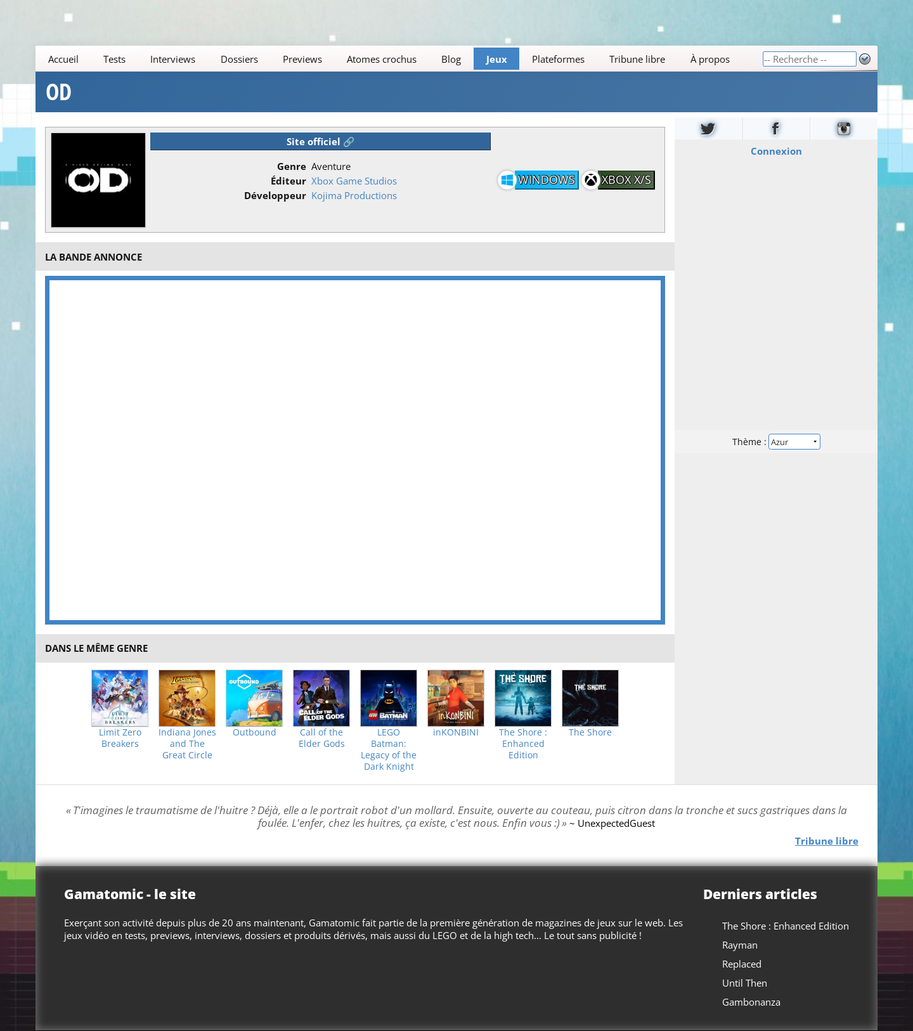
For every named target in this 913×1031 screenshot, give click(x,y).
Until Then (744, 982)
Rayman (740, 944)
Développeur (275, 195)
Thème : (776, 442)
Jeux (496, 59)
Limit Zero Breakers (120, 738)
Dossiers (239, 59)
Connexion (776, 151)
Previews (302, 59)
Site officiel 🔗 (321, 141)
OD (59, 92)
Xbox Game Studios (354, 180)
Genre (291, 166)
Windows (546, 179)
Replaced (741, 963)
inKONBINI (456, 732)
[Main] (399, 59)
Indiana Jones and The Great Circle (187, 744)
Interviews (172, 59)
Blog (451, 59)
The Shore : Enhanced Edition (523, 744)
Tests (114, 59)
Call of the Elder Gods (322, 738)
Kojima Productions (354, 195)
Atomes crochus (382, 59)
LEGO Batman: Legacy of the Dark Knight (389, 749)
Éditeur (288, 180)
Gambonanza (751, 1001)
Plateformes (558, 59)
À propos (710, 59)
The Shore (590, 732)
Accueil (63, 59)
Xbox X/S (626, 179)
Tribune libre (637, 59)
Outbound (254, 732)
